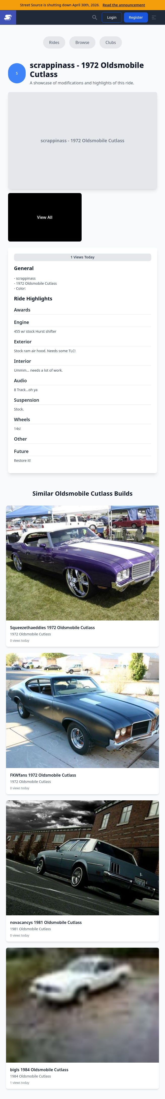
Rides (54, 42)
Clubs (111, 42)
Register (136, 17)
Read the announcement (124, 5)
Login (111, 17)
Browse (82, 42)
